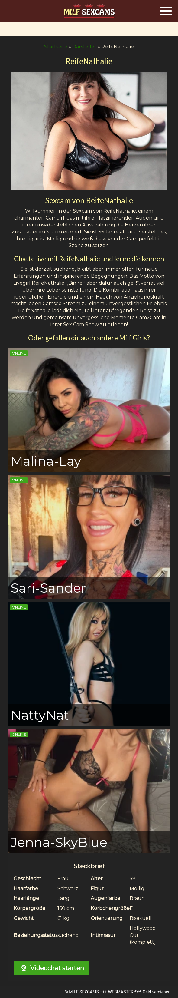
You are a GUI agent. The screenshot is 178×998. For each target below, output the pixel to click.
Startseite (55, 47)
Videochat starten (51, 968)
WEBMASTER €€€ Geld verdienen (139, 992)
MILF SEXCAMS (84, 992)
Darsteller (84, 47)
